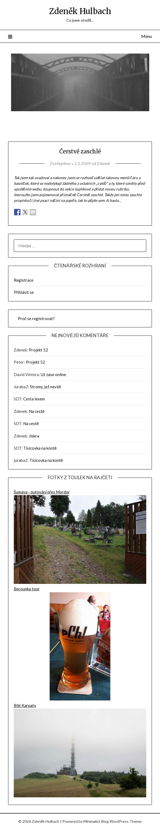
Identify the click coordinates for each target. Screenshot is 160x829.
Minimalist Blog (96, 821)
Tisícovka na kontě (40, 448)
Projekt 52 (38, 349)
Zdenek (103, 163)
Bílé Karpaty (80, 751)
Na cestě (37, 411)
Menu (146, 36)
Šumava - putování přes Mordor (80, 537)
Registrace (23, 280)
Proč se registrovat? (36, 318)
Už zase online (53, 374)
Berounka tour (80, 644)
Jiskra (34, 435)
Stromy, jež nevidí (45, 386)
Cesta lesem (34, 398)
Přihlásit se (24, 292)
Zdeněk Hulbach (80, 11)
